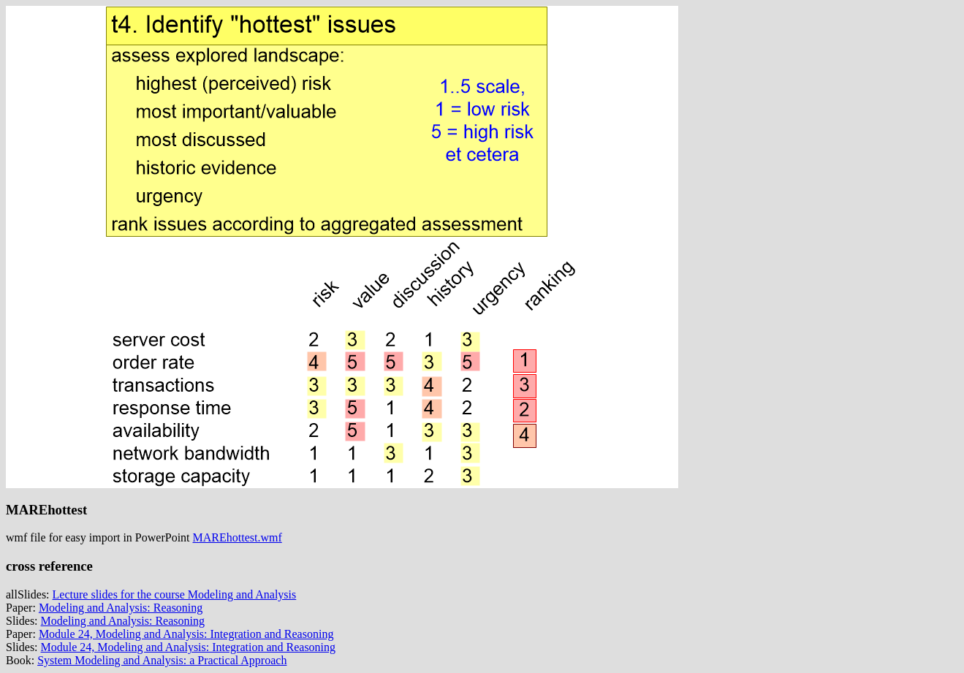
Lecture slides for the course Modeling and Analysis (175, 594)
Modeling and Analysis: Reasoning (120, 607)
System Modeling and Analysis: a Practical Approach (161, 660)
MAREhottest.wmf (237, 537)
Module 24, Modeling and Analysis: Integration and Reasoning (186, 634)
